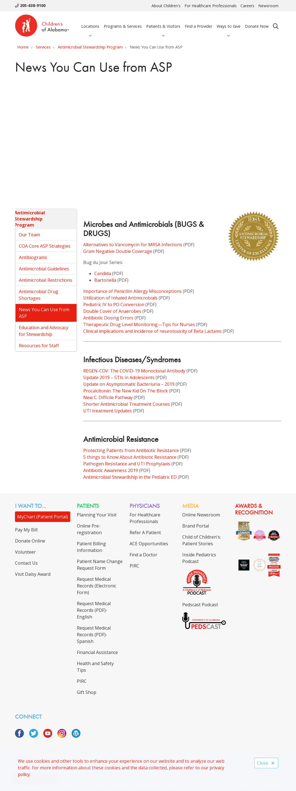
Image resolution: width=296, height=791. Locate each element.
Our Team (29, 235)
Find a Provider (198, 21)
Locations (90, 21)
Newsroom (268, 5)
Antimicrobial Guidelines (44, 269)
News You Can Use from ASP (44, 312)
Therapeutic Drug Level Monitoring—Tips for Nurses (139, 324)
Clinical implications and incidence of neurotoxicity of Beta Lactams (152, 331)
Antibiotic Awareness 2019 (110, 470)
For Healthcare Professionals (210, 5)
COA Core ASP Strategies (44, 246)
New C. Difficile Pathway (108, 397)
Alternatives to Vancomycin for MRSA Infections (132, 245)
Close (266, 763)
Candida (102, 273)
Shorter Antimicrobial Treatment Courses (126, 404)
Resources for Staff (39, 346)
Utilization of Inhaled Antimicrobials (120, 298)
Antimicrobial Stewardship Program (29, 219)
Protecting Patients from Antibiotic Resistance (131, 450)
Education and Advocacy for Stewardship (43, 330)
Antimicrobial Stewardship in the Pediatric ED (130, 477)
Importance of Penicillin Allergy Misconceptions (132, 291)
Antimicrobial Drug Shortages (38, 294)
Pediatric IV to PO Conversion (113, 304)
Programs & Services (123, 21)
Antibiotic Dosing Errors (108, 318)
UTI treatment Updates (107, 411)
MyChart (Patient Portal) (42, 517)
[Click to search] (276, 26)
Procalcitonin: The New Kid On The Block (125, 391)
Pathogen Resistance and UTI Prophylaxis (126, 464)
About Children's (166, 5)
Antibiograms (33, 257)
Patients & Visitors (163, 21)
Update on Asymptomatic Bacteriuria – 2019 (128, 384)
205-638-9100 (30, 5)
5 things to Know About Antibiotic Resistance (129, 457)
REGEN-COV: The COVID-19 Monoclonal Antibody (134, 371)
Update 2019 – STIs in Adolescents (119, 377)
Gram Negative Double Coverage (117, 251)
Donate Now (257, 21)
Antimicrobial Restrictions (45, 280)
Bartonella (105, 280)
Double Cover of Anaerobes (112, 311)
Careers (247, 5)
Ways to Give (228, 21)
